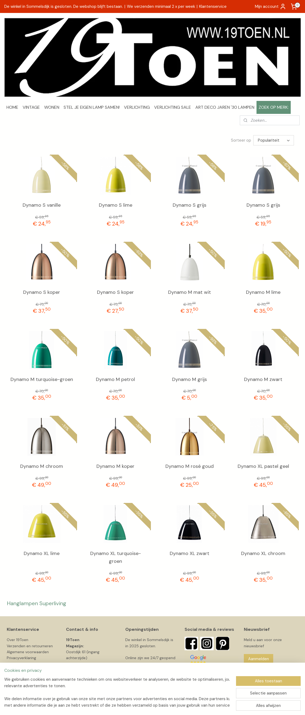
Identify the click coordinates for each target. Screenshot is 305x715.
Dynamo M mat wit (189, 292)
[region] (116, 692)
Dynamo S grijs (189, 205)
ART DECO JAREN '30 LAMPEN (224, 107)
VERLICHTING (137, 107)
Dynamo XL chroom (263, 553)
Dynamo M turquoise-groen (42, 379)
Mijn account (270, 6)
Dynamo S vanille (42, 205)
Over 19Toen (17, 639)
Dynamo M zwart (263, 379)
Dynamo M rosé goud (189, 466)
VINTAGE (31, 107)
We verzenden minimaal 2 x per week (161, 6)
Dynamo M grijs (189, 379)
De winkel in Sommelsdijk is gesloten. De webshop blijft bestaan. (63, 6)
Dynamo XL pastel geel (263, 466)
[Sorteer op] (274, 140)
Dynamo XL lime (42, 553)
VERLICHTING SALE (172, 107)
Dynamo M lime (263, 292)
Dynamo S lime (115, 205)
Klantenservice (213, 6)
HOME (12, 107)
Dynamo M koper (115, 466)
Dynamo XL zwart (189, 553)
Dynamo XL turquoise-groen (115, 557)
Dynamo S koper (41, 292)
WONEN (51, 107)
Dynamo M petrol (115, 379)
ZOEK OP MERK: (274, 107)
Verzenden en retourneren (30, 646)
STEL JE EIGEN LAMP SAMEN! (92, 107)
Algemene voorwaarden (28, 651)
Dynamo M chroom (41, 466)
